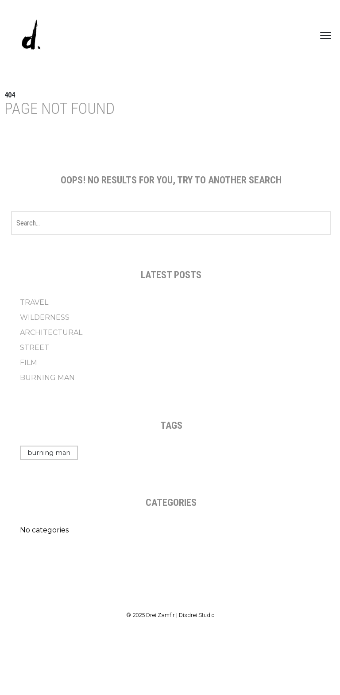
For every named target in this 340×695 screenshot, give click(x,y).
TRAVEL (34, 302)
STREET (34, 347)
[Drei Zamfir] (31, 35)
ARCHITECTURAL (51, 332)
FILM (28, 362)
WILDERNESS (45, 317)
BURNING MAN (47, 377)
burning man (48, 453)
